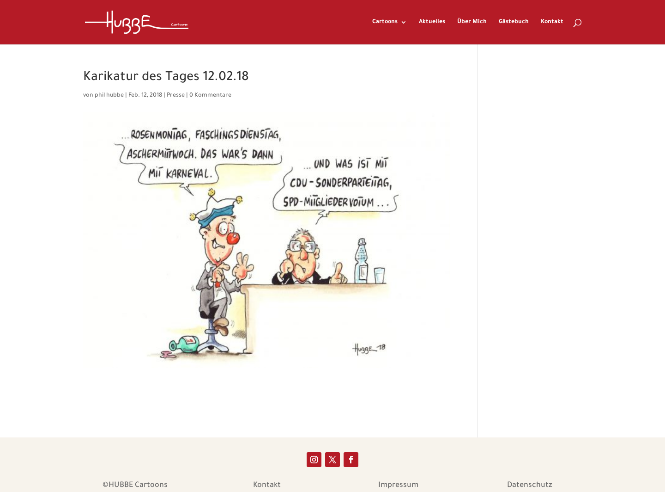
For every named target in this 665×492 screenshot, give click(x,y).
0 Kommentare (210, 95)
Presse (176, 95)
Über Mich (472, 22)
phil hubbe (109, 95)
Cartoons (385, 22)
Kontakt (552, 22)
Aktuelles (432, 22)
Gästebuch (514, 22)
